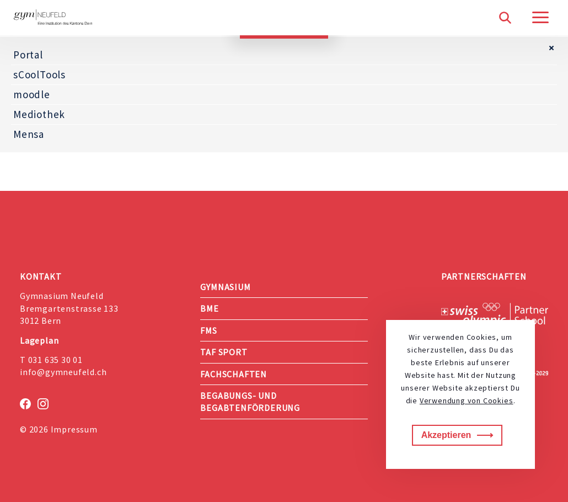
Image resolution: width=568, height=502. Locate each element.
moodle (31, 94)
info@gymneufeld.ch (63, 371)
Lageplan (39, 340)
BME (209, 308)
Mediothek (39, 114)
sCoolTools (39, 74)
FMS (208, 330)
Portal (28, 54)
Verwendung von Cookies (466, 400)
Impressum (74, 429)
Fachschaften (233, 374)
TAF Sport (223, 351)
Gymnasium (225, 286)
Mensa (28, 134)
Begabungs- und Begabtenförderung (250, 401)
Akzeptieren (446, 435)
